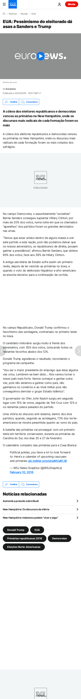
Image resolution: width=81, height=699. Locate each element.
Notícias (13, 14)
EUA (34, 14)
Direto (71, 4)
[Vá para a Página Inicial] (12, 4)
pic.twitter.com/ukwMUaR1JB (47, 461)
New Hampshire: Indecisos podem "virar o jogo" (30, 517)
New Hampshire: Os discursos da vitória (26, 509)
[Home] (4, 13)
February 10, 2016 (21, 472)
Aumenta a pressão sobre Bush (21, 500)
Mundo (24, 14)
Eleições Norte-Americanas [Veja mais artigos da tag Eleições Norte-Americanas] (23, 546)
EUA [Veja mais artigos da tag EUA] (37, 529)
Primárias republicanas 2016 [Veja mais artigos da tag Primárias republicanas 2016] (24, 538)
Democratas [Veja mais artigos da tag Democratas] (59, 538)
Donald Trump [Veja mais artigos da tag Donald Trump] (15, 529)
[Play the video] (40, 56)
